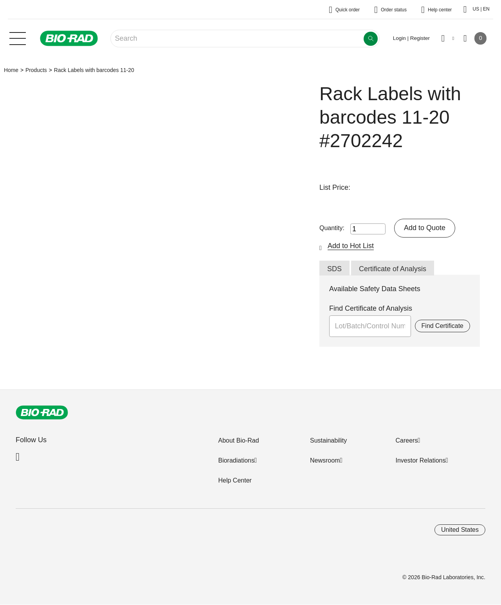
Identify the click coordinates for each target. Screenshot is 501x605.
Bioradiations (236, 460)
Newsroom (325, 460)
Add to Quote (424, 228)
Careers (406, 440)
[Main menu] (17, 37)
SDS (334, 269)
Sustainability (328, 440)
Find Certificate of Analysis (370, 308)
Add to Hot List (351, 246)
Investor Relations (420, 460)
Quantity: (331, 228)
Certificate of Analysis (392, 269)
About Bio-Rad (238, 440)
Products (36, 70)
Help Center (234, 480)
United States (460, 529)
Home (11, 70)
